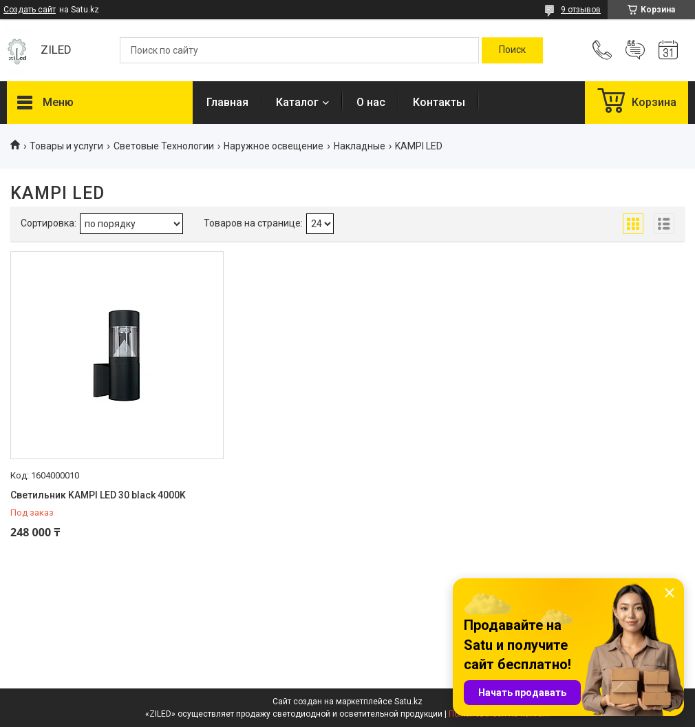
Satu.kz (408, 701)
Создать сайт (29, 9)
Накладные (359, 145)
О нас (370, 102)
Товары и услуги (66, 145)
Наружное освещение (273, 145)
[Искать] (512, 50)
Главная (227, 102)
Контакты (439, 102)
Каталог (297, 102)
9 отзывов (581, 9)
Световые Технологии (164, 145)
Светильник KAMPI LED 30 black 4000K (98, 495)
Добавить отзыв (635, 50)
